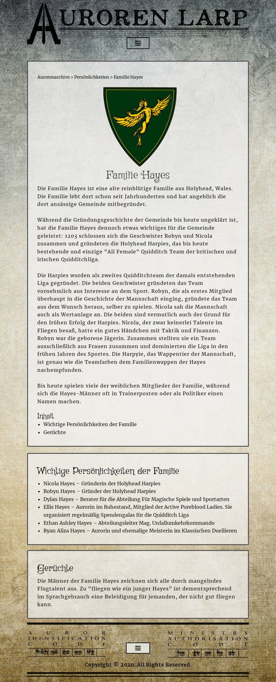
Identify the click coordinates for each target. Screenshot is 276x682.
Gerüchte (54, 432)
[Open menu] (138, 43)
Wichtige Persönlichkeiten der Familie (90, 424)
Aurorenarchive (53, 77)
